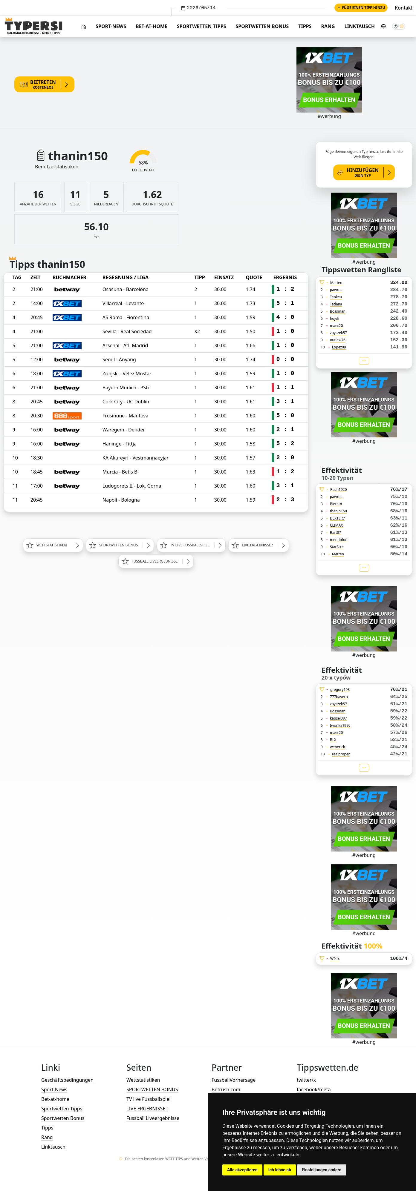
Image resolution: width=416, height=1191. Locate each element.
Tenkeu (336, 296)
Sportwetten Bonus (262, 26)
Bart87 (335, 532)
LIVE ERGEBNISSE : (147, 1108)
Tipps (304, 26)
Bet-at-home (151, 26)
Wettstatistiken (143, 1080)
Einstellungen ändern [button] (322, 1169)
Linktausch (360, 26)
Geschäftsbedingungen (67, 1080)
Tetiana (336, 304)
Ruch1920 (338, 489)
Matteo (336, 282)
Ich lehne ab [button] (279, 1169)
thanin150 (338, 511)
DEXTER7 (337, 518)
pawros (336, 289)
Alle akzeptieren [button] (242, 1169)
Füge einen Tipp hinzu (361, 7)
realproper (341, 754)
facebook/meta (314, 1089)
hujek (334, 318)
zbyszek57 (338, 332)
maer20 (336, 325)
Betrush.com (226, 1089)
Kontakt (403, 7)
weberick (337, 746)
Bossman (337, 311)
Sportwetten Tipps (201, 26)
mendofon (339, 539)
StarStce (337, 546)
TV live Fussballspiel (148, 1099)
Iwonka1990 (340, 725)
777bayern (339, 696)
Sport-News (111, 26)
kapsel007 (338, 718)
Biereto (336, 503)
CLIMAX (336, 525)
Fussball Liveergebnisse (152, 1118)
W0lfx (335, 958)
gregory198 (340, 689)
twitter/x (306, 1080)
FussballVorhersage (234, 1080)
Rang (328, 26)
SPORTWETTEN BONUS (152, 1089)
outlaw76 (337, 339)
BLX (333, 739)
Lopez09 (339, 347)
